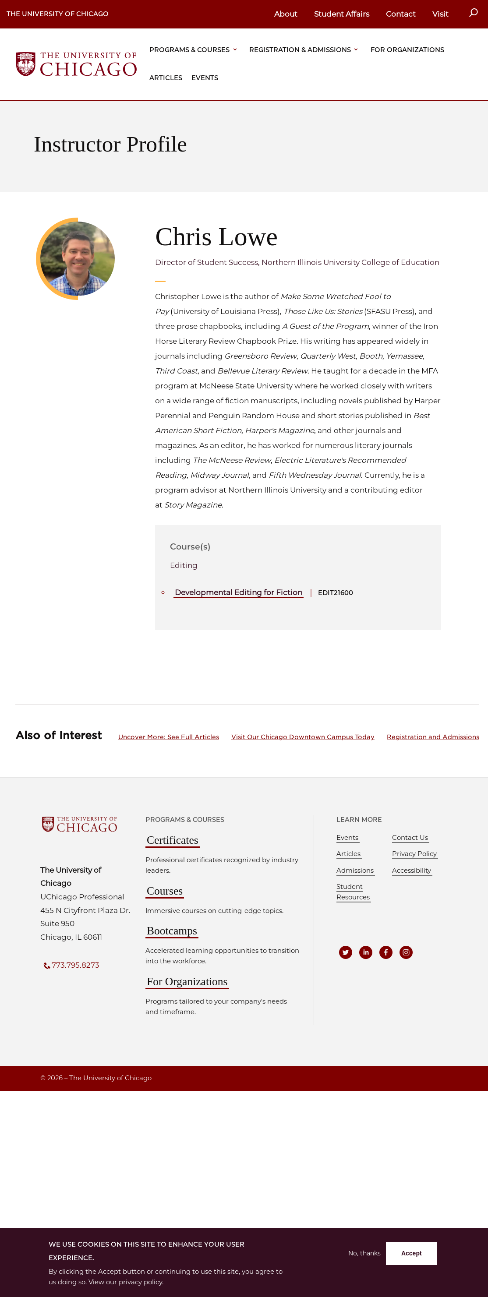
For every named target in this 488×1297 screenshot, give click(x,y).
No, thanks (364, 1253)
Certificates (172, 840)
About (285, 14)
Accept (411, 1253)
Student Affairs (341, 14)
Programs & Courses (189, 50)
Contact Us (410, 838)
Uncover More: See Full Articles (168, 736)
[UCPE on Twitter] (345, 952)
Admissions (355, 870)
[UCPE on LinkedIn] (366, 952)
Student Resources (353, 892)
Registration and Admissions (433, 736)
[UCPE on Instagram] (406, 952)
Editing (184, 565)
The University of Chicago (58, 14)
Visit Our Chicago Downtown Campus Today (303, 736)
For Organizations (407, 50)
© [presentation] (43, 1078)
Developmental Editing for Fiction (238, 592)
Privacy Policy (414, 854)
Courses (165, 891)
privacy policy (140, 1282)
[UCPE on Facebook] (386, 952)
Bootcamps (172, 930)
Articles (165, 78)
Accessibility (411, 870)
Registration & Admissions (300, 50)
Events (204, 78)
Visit (440, 14)
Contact (401, 14)
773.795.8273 (75, 965)
